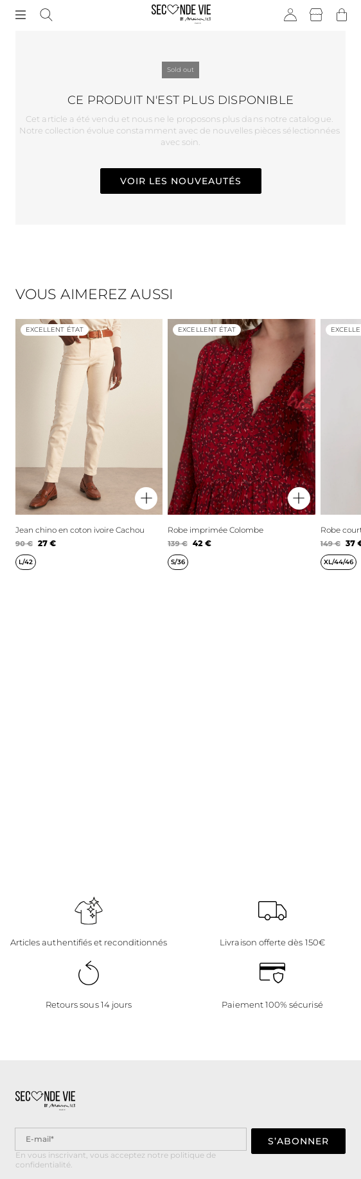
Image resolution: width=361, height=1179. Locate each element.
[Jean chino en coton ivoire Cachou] (89, 444)
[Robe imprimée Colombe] (241, 444)
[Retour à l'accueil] (181, 15)
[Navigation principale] (20, 15)
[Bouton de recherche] (46, 15)
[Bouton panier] (342, 15)
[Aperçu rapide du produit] (146, 498)
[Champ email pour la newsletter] (130, 1139)
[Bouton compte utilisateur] (290, 15)
